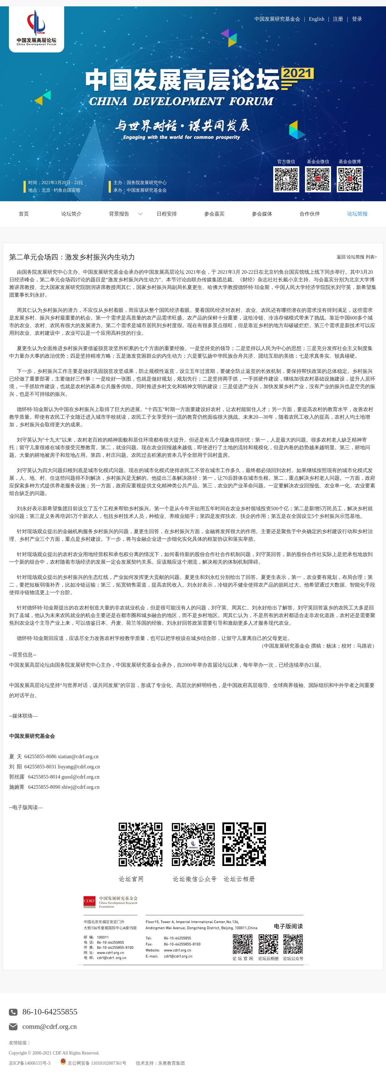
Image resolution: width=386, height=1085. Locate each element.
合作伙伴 (310, 213)
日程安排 (167, 213)
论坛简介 (71, 213)
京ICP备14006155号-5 (30, 1063)
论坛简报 (357, 213)
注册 (338, 19)
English (316, 19)
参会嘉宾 (214, 213)
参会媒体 (262, 213)
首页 (24, 213)
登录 (357, 19)
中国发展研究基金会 (277, 19)
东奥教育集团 (171, 1063)
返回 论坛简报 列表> (357, 257)
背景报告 (119, 213)
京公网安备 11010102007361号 (96, 1063)
